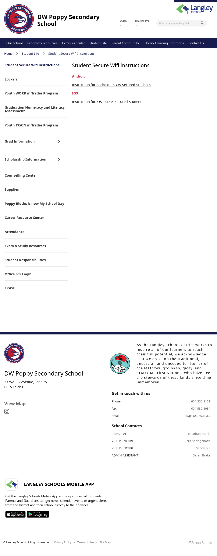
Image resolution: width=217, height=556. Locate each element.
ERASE (10, 288)
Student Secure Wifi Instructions (71, 53)
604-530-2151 (200, 401)
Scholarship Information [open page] (25, 159)
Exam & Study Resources (25, 246)
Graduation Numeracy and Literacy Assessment (35, 109)
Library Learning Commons (164, 43)
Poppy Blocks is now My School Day (34, 204)
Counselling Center (21, 175)
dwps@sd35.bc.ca (197, 416)
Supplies (12, 189)
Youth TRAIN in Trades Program (31, 125)
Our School (14, 43)
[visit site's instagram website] (6, 412)
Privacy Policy (62, 542)
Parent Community (125, 43)
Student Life (98, 43)
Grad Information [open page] (20, 141)
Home (8, 53)
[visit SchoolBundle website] (200, 543)
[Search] (179, 23)
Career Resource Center (24, 218)
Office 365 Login (18, 274)
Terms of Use (85, 542)
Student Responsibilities (25, 260)
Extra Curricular (73, 43)
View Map (15, 403)
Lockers (11, 79)
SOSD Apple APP (15, 514)
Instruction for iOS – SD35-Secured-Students (107, 101)
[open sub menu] (59, 141)
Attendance (14, 232)
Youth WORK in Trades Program (31, 93)
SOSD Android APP (38, 514)
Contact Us (196, 43)
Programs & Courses (42, 43)
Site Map (105, 542)
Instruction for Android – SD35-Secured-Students (111, 84)
